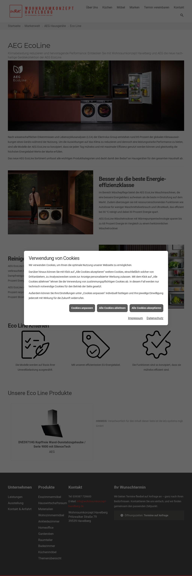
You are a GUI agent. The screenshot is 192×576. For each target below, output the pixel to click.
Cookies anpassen (82, 291)
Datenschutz (155, 301)
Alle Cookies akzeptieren (146, 291)
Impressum (135, 301)
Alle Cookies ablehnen (112, 291)
